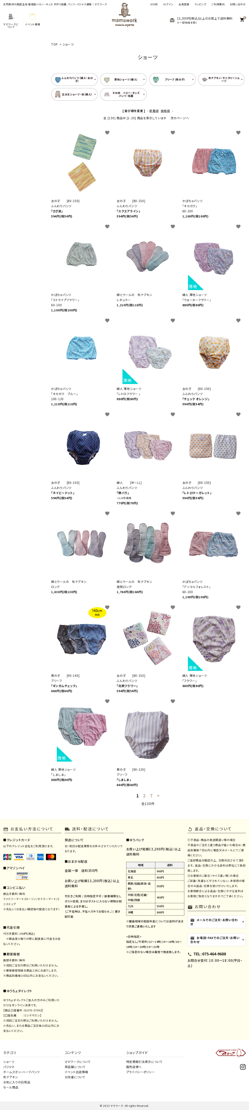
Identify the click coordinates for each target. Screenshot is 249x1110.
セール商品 (11, 1087)
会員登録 (184, 4)
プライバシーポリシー (140, 1072)
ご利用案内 (218, 4)
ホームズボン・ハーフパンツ (21, 1072)
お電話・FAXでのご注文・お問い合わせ (214, 940)
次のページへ (179, 118)
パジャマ (8, 1067)
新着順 (154, 111)
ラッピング (200, 4)
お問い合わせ (238, 4)
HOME (154, 4)
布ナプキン (10, 1077)
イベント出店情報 (76, 1072)
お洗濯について (75, 1077)
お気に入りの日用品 (16, 1082)
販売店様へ (134, 1067)
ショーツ (68, 44)
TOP (54, 44)
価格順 (165, 111)
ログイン (168, 4)
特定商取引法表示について (144, 1062)
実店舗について (75, 1067)
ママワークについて (78, 1062)
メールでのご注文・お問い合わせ (214, 922)
